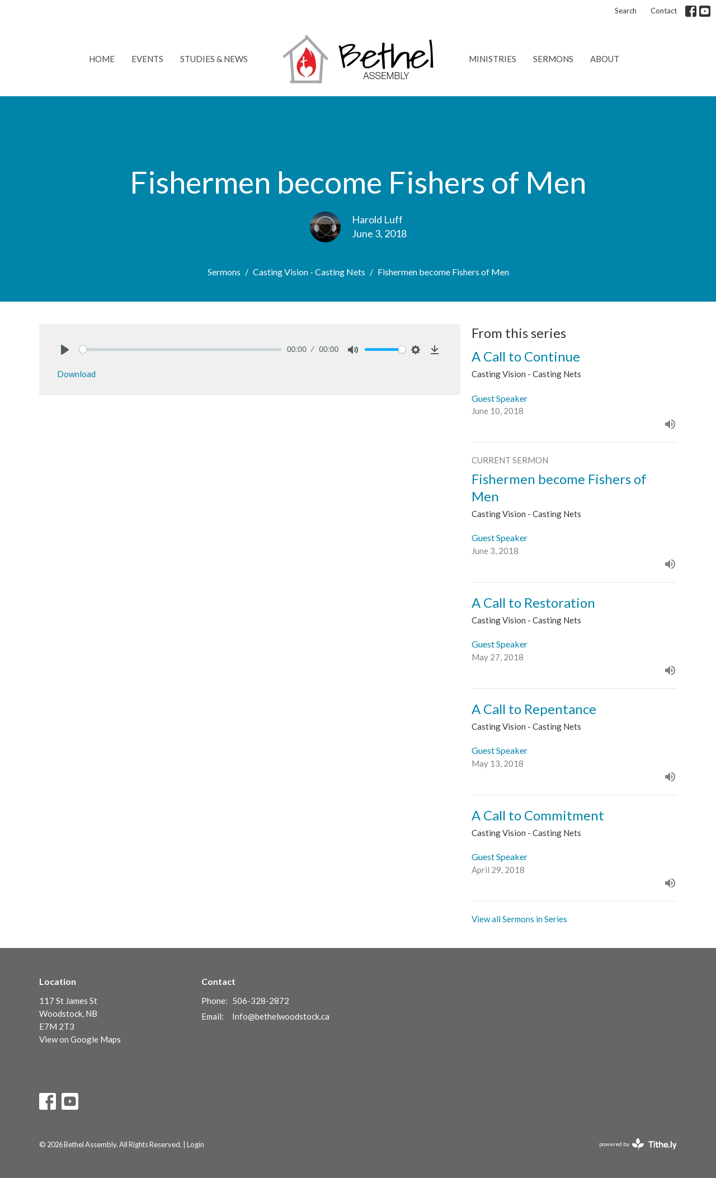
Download (76, 374)
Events (147, 59)
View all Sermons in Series (519, 919)
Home (102, 59)
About (604, 59)
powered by (638, 1144)
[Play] (65, 350)
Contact (664, 10)
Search (626, 10)
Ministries (492, 59)
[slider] (180, 349)
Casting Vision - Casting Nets (309, 271)
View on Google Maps (80, 1039)
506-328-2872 (260, 1001)
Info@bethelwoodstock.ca (280, 1016)
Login (195, 1144)
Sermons (553, 59)
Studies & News (214, 59)
